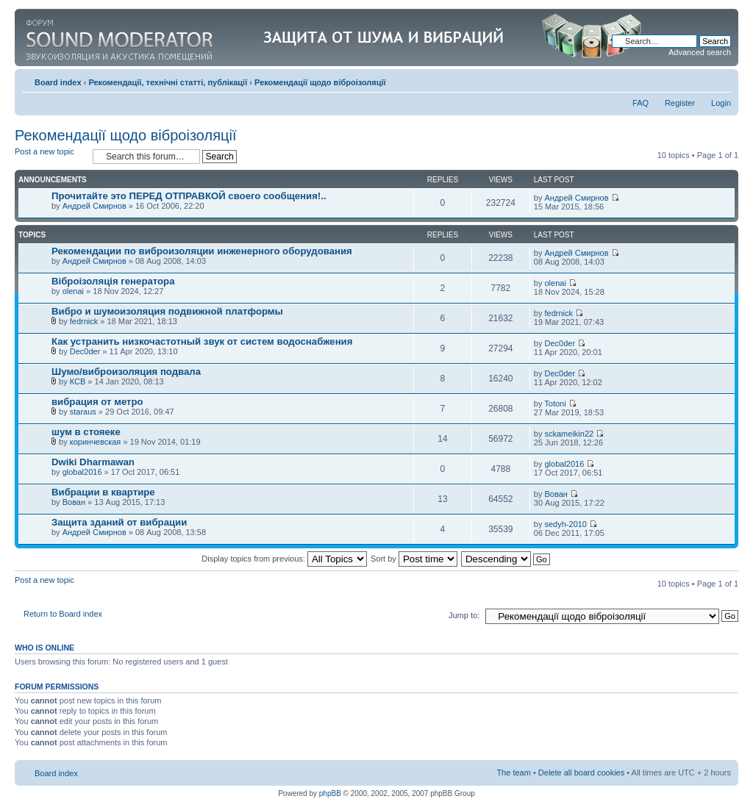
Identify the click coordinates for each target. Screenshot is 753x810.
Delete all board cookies (581, 772)
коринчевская (95, 441)
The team (513, 772)
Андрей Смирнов (94, 205)
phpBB (330, 793)
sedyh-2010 (566, 524)
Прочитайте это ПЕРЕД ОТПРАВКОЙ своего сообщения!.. (188, 195)
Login (721, 102)
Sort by (414, 558)
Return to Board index (63, 613)
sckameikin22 (569, 433)
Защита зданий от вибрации (119, 522)
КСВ (78, 381)
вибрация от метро (97, 401)
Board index (58, 82)
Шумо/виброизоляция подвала (126, 371)
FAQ (640, 102)
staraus (83, 411)
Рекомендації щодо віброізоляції (320, 82)
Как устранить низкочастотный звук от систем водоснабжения (201, 341)
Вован (74, 502)
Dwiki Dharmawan (93, 461)
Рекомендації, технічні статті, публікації (167, 82)
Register (680, 102)
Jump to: (464, 615)
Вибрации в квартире (103, 492)
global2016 (82, 471)
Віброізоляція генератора (113, 281)
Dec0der (85, 351)
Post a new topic (50, 156)
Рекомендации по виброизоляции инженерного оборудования (201, 251)
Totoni (554, 403)
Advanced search (699, 52)
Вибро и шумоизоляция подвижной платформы (167, 311)
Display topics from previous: (284, 558)
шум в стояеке (86, 431)
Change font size (720, 79)
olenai (73, 291)
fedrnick (84, 321)
